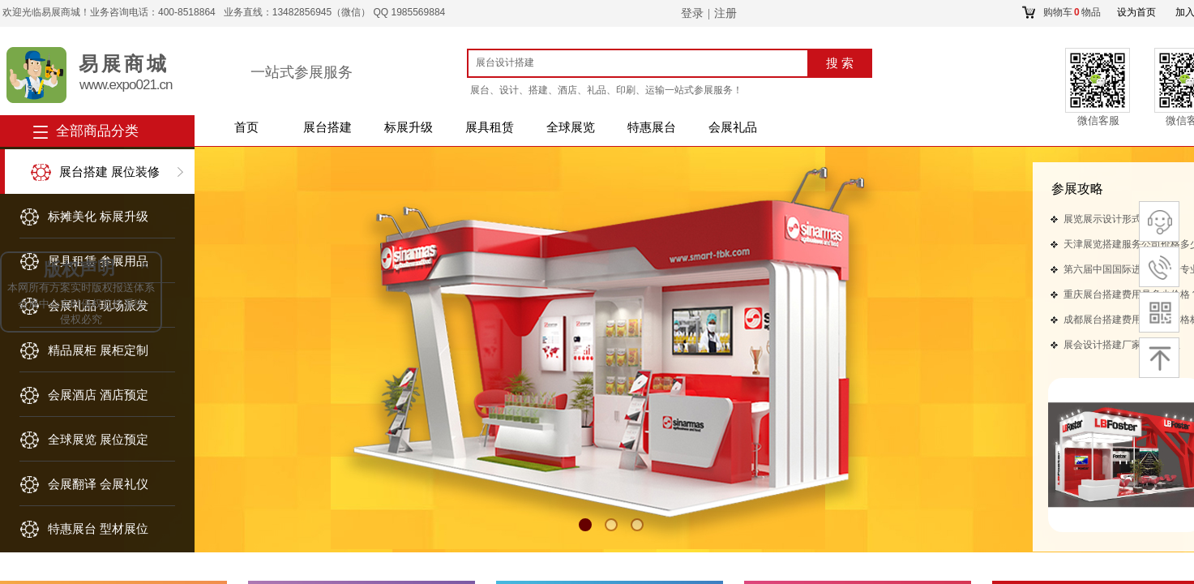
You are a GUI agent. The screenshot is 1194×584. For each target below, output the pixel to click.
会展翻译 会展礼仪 (98, 484)
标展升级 (408, 127)
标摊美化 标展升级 (98, 216)
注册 (725, 13)
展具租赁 (489, 127)
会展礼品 (732, 127)
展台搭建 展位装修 (109, 171)
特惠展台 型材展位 (98, 528)
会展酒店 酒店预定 (98, 395)
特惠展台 (651, 127)
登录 (692, 13)
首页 (246, 127)
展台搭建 (327, 127)
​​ (1077, 189)
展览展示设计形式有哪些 (1116, 219)
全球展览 (570, 127)
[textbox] (640, 62)
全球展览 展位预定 (98, 439)
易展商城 (124, 64)
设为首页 (1136, 12)
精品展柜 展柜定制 (98, 350)
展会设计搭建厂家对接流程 (1121, 344)
